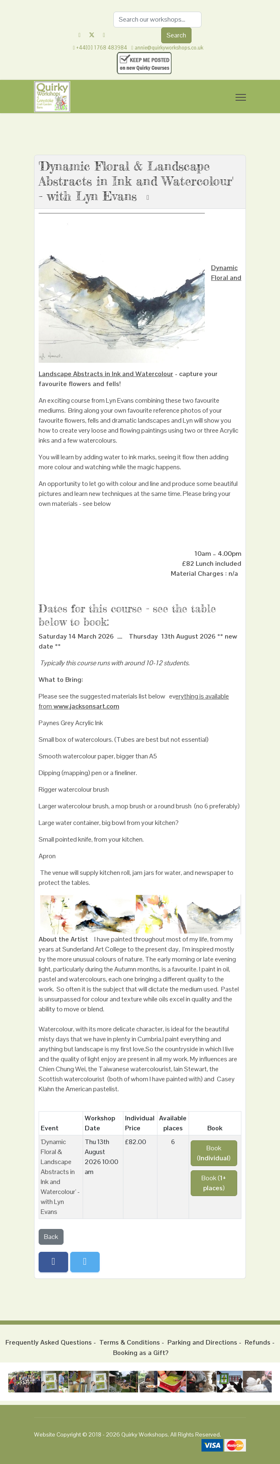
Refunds (257, 1342)
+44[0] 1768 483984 (101, 48)
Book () (214, 1153)
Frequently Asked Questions (48, 1342)
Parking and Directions (202, 1342)
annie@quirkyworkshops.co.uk (169, 48)
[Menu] (241, 97)
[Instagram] (104, 35)
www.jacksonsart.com (86, 706)
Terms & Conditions (129, 1342)
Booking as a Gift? (141, 1352)
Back (51, 1236)
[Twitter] (92, 35)
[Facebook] (80, 35)
